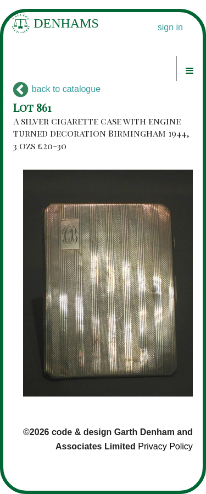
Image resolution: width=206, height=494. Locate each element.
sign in (170, 27)
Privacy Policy (165, 446)
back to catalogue (57, 89)
